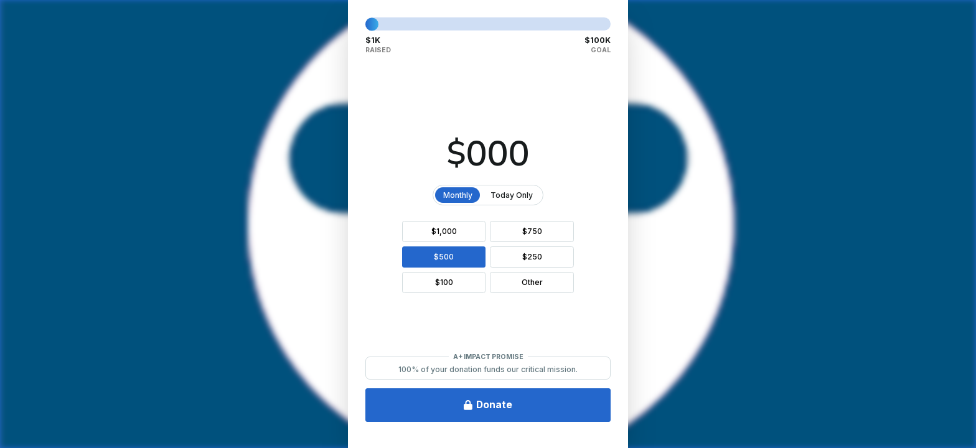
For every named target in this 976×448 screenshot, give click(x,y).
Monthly (627, 195)
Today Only (681, 195)
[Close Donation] (954, 21)
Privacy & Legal (99, 421)
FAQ (30, 421)
